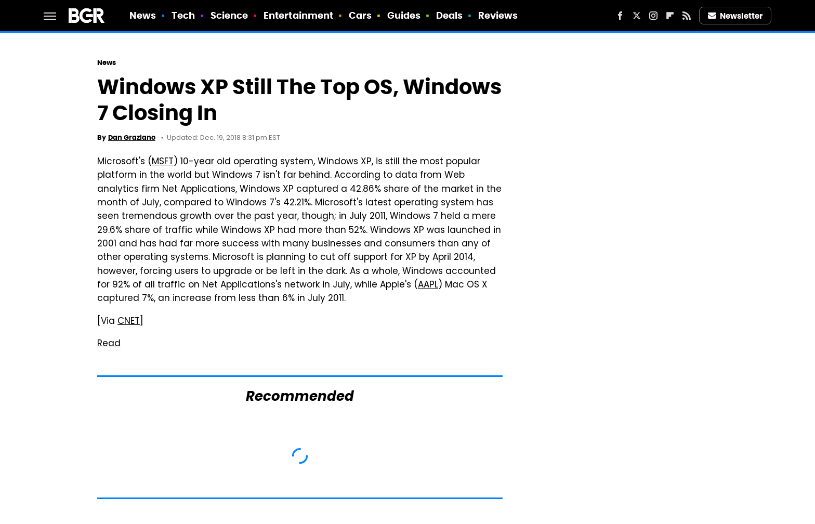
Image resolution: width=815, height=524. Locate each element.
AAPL (428, 285)
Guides (404, 15)
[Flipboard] (670, 15)
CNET (128, 322)
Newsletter (735, 16)
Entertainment (298, 15)
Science (229, 15)
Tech (183, 15)
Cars (360, 15)
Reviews (498, 15)
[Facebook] (620, 15)
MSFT (163, 162)
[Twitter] (637, 15)
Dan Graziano (131, 137)
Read (109, 344)
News (142, 15)
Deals (449, 15)
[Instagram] (653, 15)
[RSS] (686, 15)
